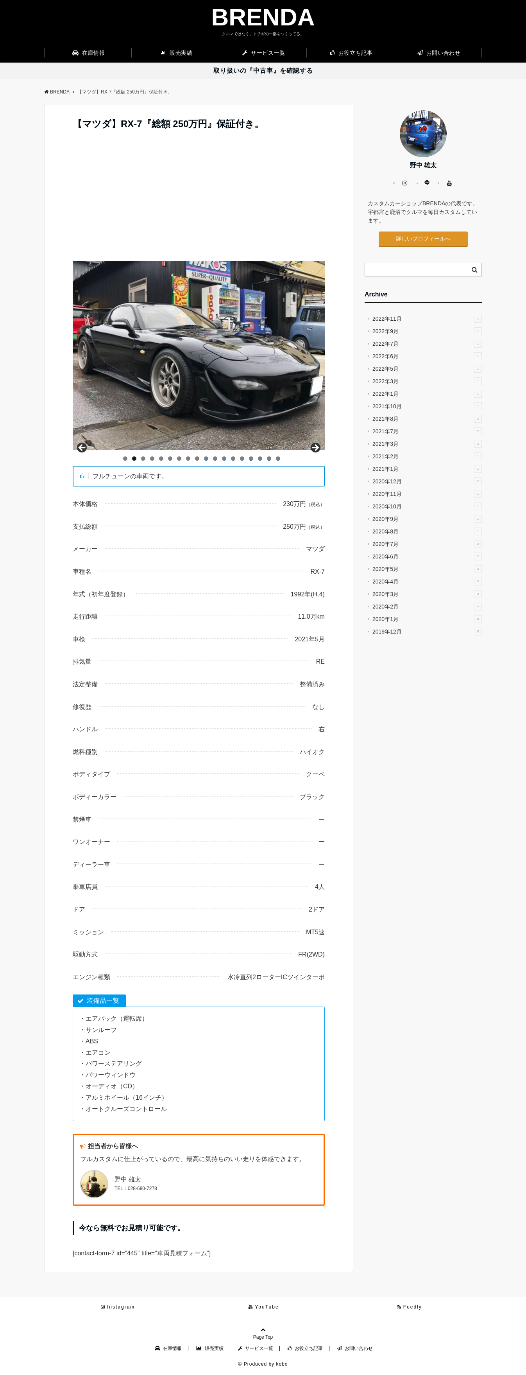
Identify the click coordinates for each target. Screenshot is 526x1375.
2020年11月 (427, 494)
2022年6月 (427, 356)
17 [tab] (269, 458)
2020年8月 (427, 531)
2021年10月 (427, 406)
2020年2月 (427, 606)
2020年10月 (427, 506)
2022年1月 (427, 394)
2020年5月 (427, 569)
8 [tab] (188, 458)
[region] (199, 355)
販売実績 (176, 53)
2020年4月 (427, 581)
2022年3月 (427, 381)
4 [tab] (152, 458)
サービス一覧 (263, 53)
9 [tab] (197, 458)
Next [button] (315, 448)
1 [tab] (125, 458)
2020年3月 (427, 594)
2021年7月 (427, 431)
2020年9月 (427, 519)
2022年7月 (427, 344)
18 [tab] (278, 458)
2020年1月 (427, 619)
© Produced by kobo (263, 1364)
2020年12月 (427, 481)
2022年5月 (427, 369)
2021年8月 (427, 419)
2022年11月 (427, 319)
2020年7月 (427, 544)
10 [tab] (206, 458)
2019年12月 (427, 631)
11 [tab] (215, 458)
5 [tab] (161, 458)
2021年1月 (427, 469)
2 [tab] (134, 458)
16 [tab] (260, 458)
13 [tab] (233, 458)
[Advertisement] (199, 202)
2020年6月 (427, 556)
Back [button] (82, 448)
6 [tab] (170, 458)
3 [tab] (143, 458)
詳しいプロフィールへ (423, 238)
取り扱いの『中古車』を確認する (263, 70)
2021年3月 (427, 444)
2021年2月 (427, 456)
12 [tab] (224, 458)
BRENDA (263, 17)
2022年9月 (427, 331)
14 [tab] (242, 458)
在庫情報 (88, 53)
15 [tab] (251, 458)
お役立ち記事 (351, 53)
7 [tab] (179, 458)
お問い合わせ (438, 53)
